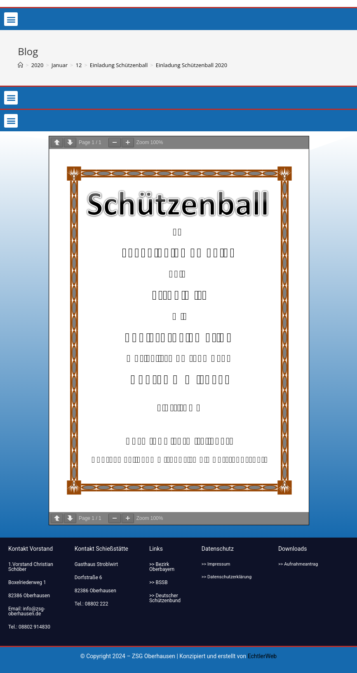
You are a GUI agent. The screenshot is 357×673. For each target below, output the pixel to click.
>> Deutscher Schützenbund (165, 598)
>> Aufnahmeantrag (298, 564)
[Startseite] (20, 65)
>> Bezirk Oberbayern (161, 566)
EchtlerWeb (262, 656)
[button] (11, 19)
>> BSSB (158, 582)
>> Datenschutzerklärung (226, 577)
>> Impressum (216, 564)
